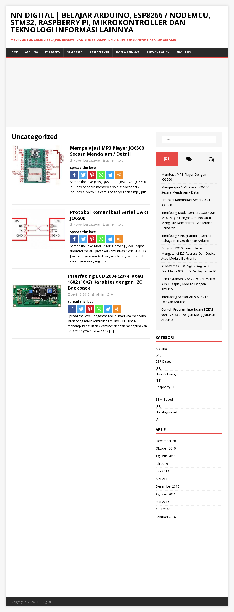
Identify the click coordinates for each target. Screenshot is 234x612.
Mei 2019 (162, 479)
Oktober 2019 (166, 448)
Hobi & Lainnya (127, 52)
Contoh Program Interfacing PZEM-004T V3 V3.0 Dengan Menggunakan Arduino (188, 314)
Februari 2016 (166, 517)
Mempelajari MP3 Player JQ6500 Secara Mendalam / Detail (107, 151)
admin (110, 160)
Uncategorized (166, 412)
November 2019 (168, 441)
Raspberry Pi (99, 52)
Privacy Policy (157, 52)
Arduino (31, 52)
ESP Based (52, 52)
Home (13, 52)
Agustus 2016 (166, 494)
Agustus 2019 (166, 456)
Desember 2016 (167, 486)
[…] (72, 197)
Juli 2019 (162, 463)
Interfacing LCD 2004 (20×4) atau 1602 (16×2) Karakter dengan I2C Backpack (105, 282)
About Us (183, 52)
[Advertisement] (117, 92)
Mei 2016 (162, 502)
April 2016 (163, 509)
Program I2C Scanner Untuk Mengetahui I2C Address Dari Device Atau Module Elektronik (188, 253)
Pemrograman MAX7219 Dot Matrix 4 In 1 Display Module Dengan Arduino (188, 284)
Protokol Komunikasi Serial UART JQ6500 (109, 215)
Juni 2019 (162, 471)
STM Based (74, 52)
